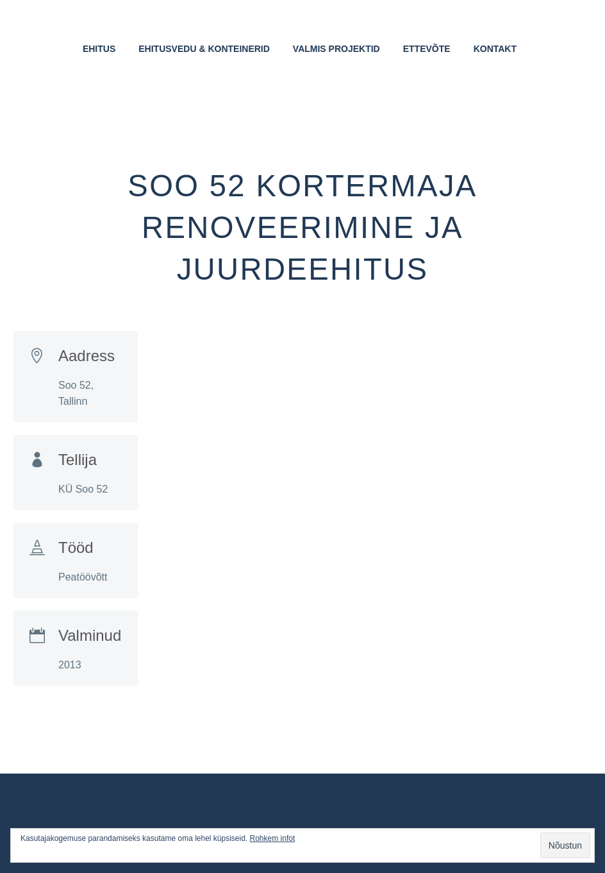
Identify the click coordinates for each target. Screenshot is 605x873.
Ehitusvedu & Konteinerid (204, 49)
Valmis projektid (336, 49)
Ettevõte (427, 49)
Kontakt (495, 49)
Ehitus (99, 49)
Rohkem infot (272, 838)
